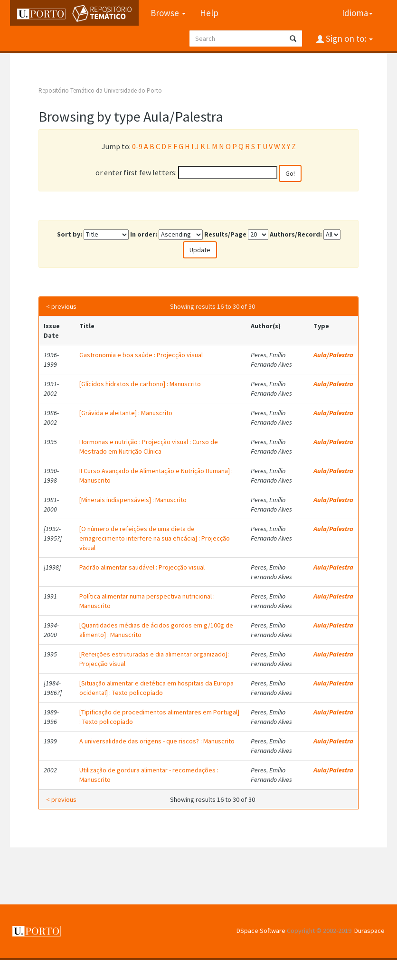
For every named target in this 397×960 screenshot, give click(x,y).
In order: (143, 234)
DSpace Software (260, 930)
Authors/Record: (296, 234)
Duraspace (369, 930)
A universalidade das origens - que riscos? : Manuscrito (157, 741)
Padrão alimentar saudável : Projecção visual (142, 567)
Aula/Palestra (333, 355)
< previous (61, 306)
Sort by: (69, 234)
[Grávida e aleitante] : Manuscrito (125, 413)
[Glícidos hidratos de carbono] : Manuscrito (140, 384)
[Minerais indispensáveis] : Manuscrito (133, 499)
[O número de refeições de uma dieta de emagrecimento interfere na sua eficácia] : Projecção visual (154, 538)
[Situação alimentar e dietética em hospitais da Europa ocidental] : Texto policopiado (156, 688)
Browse (168, 13)
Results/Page (225, 234)
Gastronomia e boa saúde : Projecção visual (141, 355)
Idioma (357, 13)
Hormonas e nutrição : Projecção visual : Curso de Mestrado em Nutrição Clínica (148, 446)
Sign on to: (348, 38)
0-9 (137, 146)
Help (209, 13)
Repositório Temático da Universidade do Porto (100, 90)
